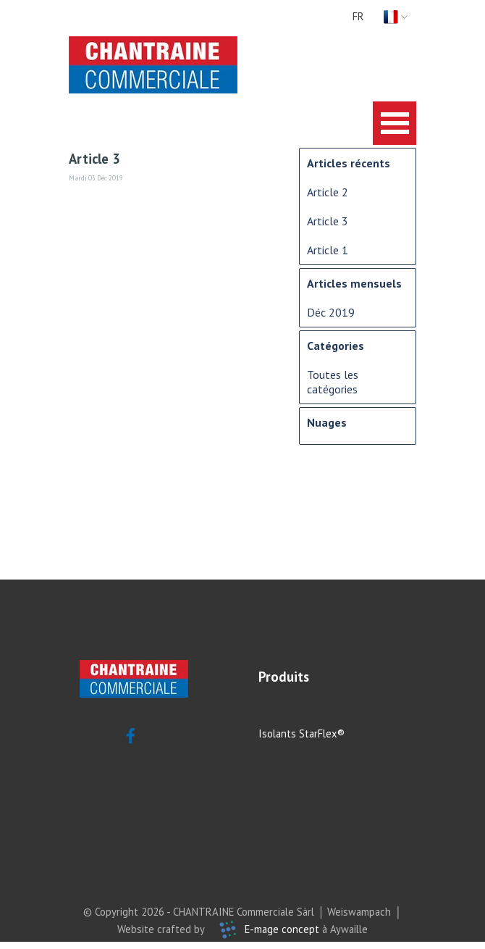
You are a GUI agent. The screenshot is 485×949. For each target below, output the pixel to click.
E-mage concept (282, 929)
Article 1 (327, 250)
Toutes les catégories (332, 381)
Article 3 (327, 221)
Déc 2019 (331, 312)
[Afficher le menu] (394, 123)
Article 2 (327, 192)
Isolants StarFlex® (301, 733)
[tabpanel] (312, 676)
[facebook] (130, 735)
